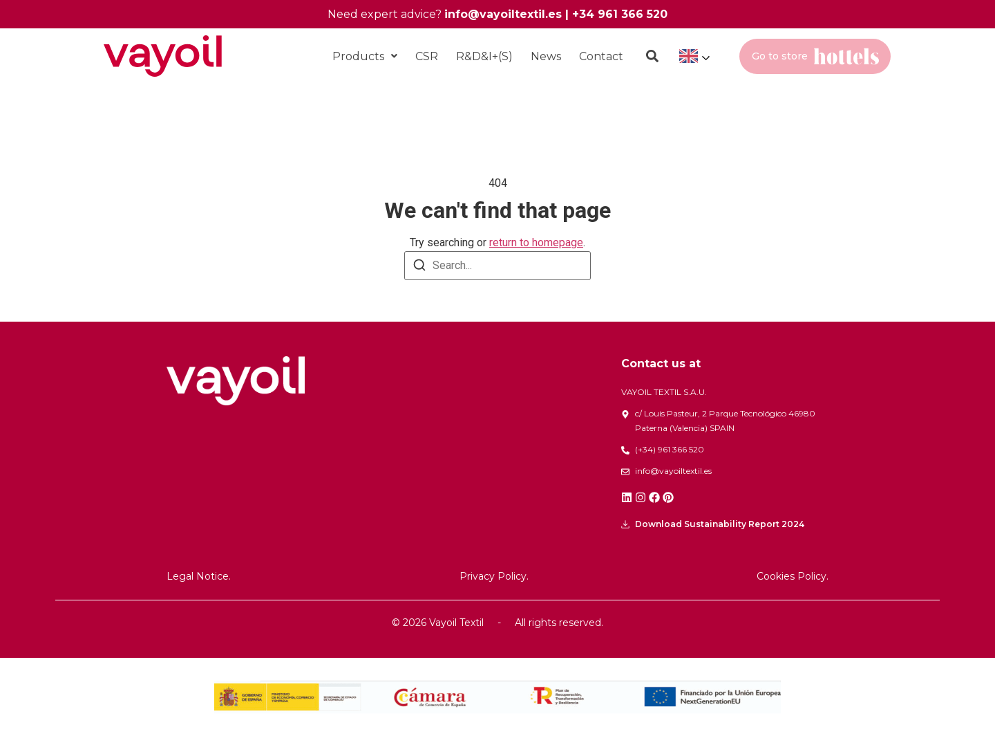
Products (364, 56)
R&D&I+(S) (484, 56)
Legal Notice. (199, 576)
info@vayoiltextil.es (503, 14)
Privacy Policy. (494, 576)
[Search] (419, 267)
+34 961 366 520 (619, 14)
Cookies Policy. (792, 576)
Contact (601, 56)
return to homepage (536, 242)
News (546, 56)
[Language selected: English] (693, 56)
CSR (426, 56)
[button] (364, 56)
